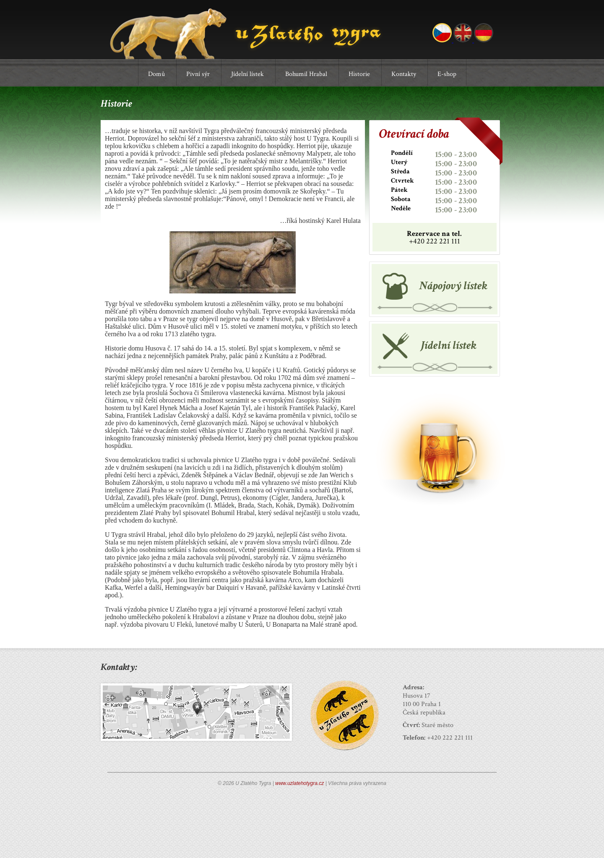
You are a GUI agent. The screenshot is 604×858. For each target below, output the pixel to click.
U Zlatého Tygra (249, 33)
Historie (359, 74)
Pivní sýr (198, 74)
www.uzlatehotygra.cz (299, 783)
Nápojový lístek (453, 285)
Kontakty (403, 74)
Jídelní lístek (247, 74)
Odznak (345, 715)
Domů (156, 74)
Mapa (196, 712)
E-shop (446, 74)
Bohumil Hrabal (306, 74)
